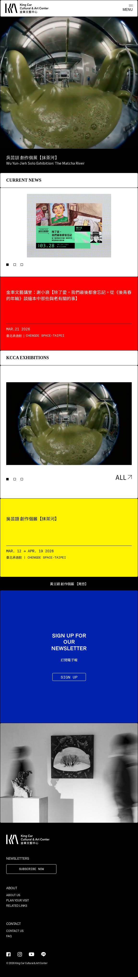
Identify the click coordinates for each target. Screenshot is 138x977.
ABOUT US (13, 895)
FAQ (9, 936)
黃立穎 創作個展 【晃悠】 (69, 583)
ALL (124, 477)
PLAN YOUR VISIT (17, 900)
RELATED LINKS (16, 905)
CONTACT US (15, 930)
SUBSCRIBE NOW (31, 869)
